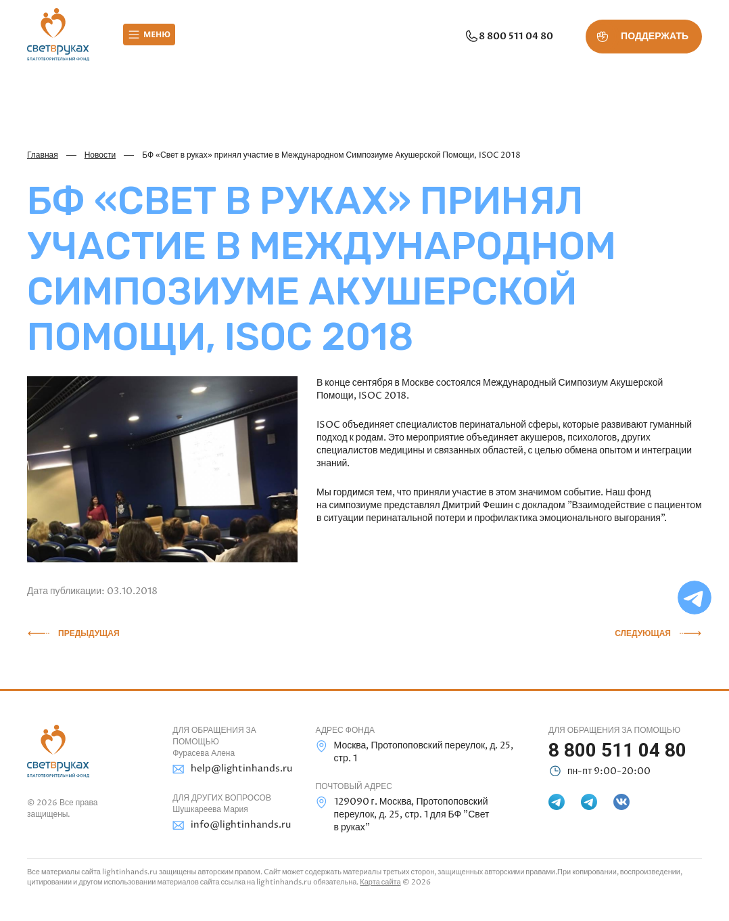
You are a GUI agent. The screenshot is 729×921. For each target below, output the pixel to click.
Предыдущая (89, 633)
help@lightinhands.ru (228, 769)
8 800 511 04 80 (508, 36)
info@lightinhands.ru (228, 825)
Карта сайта (380, 882)
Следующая (643, 633)
